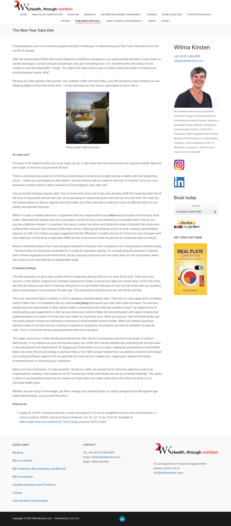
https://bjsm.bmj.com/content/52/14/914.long (48, 422)
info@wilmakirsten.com (188, 61)
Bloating (18, 452)
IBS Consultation (23, 476)
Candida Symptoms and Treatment (34, 484)
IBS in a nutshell (22, 460)
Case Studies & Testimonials (30, 500)
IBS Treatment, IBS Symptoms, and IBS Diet (39, 468)
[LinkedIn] (122, 519)
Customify (73, 518)
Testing (17, 492)
